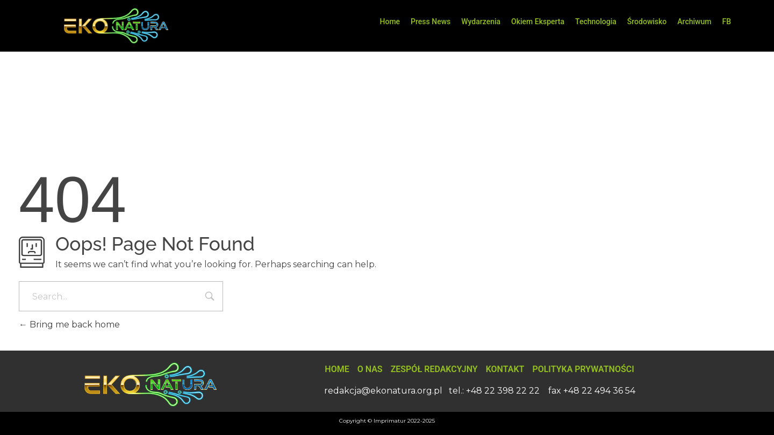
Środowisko (646, 21)
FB (726, 21)
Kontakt (505, 369)
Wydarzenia (480, 21)
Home (390, 21)
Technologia (596, 21)
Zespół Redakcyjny (434, 369)
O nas (370, 369)
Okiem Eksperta (537, 21)
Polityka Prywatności (583, 369)
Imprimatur (390, 420)
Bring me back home (69, 324)
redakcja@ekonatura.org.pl (383, 391)
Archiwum (694, 21)
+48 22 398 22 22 (503, 391)
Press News (430, 21)
